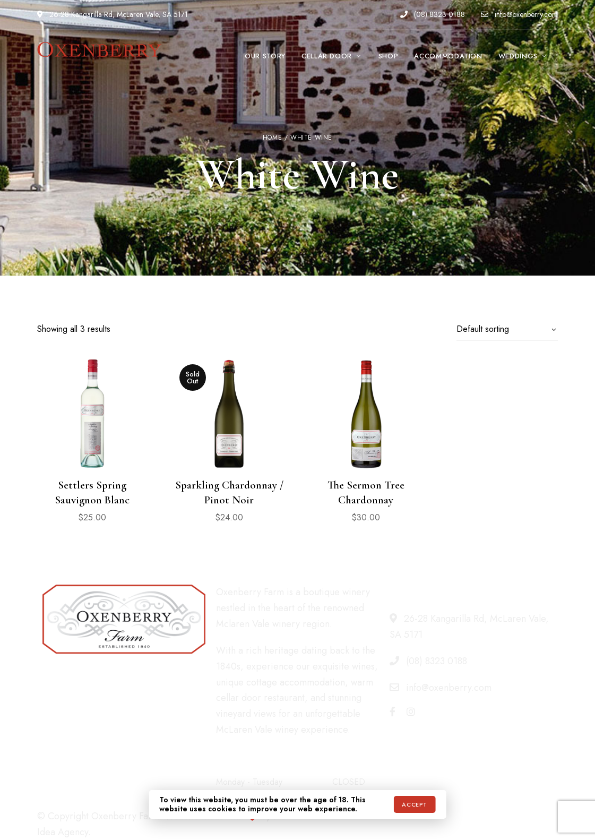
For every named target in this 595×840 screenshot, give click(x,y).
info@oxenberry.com (519, 14)
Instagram (411, 711)
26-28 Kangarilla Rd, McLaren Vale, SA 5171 (112, 14)
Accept (414, 804)
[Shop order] (507, 329)
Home (272, 137)
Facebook (392, 711)
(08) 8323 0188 (432, 14)
